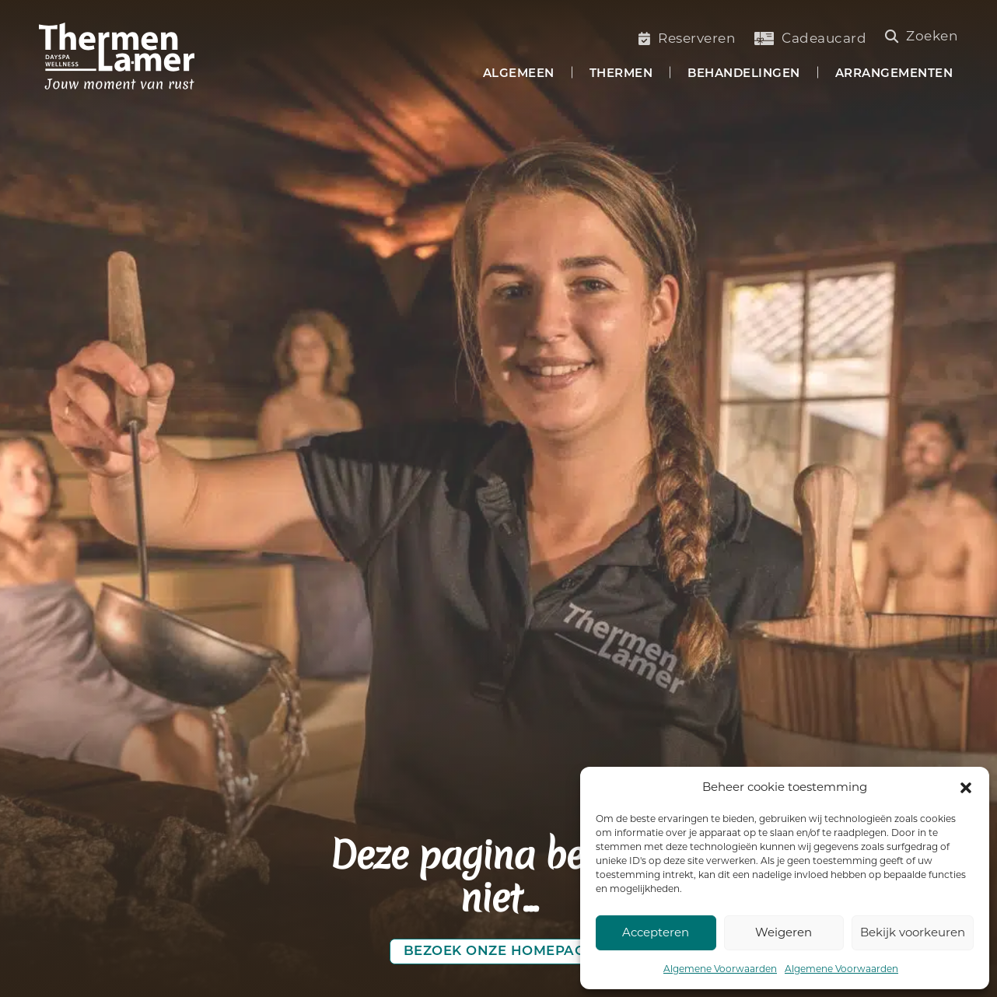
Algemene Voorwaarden (720, 968)
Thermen (621, 74)
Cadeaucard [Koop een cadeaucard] (810, 38)
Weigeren (783, 932)
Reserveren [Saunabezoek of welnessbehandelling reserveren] (687, 38)
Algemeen (518, 74)
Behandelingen (743, 74)
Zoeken (922, 36)
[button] (966, 788)
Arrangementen (894, 74)
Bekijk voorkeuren (912, 932)
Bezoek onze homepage (499, 951)
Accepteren (655, 932)
